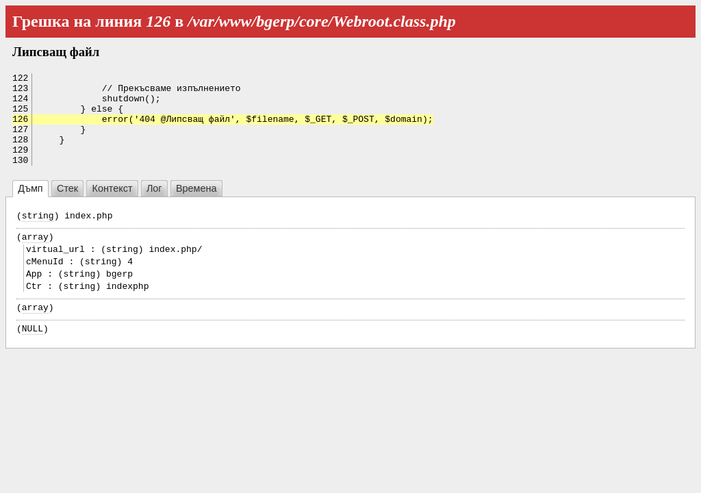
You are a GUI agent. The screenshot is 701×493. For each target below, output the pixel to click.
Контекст (112, 206)
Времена (196, 206)
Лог (154, 206)
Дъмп (30, 206)
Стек (67, 206)
